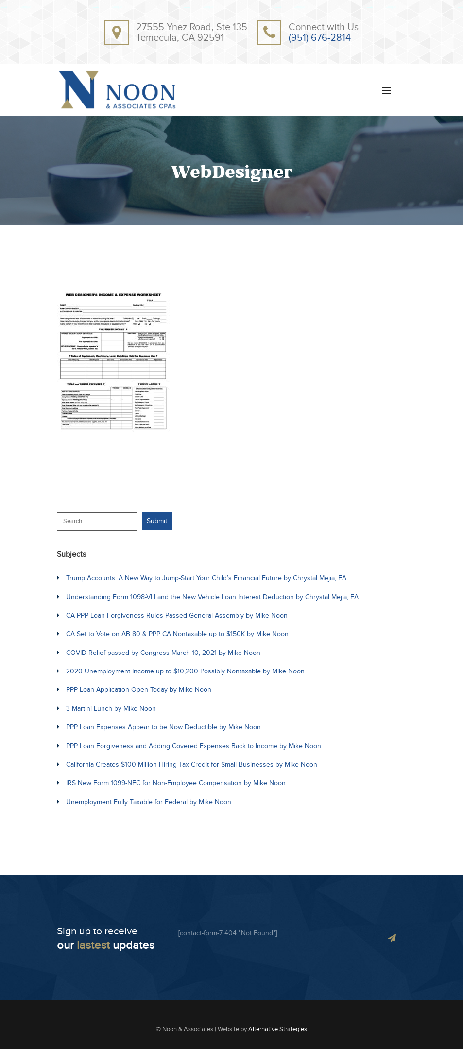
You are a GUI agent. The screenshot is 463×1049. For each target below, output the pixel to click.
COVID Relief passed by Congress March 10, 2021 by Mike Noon (163, 653)
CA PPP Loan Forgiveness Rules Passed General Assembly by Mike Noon (177, 615)
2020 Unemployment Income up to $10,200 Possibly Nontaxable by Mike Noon (185, 671)
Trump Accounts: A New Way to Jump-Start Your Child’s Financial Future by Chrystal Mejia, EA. (207, 578)
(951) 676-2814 (320, 38)
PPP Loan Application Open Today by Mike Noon (138, 690)
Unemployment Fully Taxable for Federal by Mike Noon (148, 802)
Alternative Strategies (277, 1029)
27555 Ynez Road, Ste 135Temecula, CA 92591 (191, 32)
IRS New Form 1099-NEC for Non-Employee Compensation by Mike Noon (176, 783)
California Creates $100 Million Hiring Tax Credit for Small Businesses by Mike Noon (191, 764)
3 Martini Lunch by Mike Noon (111, 709)
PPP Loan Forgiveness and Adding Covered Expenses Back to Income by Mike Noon (193, 746)
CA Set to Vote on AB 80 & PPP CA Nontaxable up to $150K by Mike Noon (177, 634)
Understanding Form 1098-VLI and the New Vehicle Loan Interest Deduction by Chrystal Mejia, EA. (213, 597)
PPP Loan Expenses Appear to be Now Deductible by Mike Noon (163, 727)
